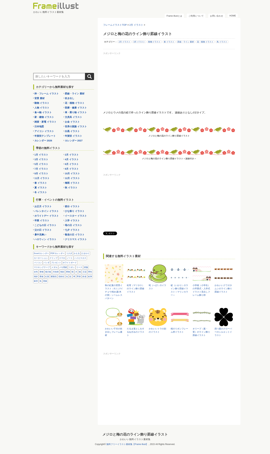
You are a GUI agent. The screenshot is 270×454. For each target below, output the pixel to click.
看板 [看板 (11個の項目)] (41, 276)
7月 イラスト (41, 168)
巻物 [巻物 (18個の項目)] (41, 272)
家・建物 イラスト (44, 117)
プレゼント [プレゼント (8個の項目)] (56, 262)
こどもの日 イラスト (45, 225)
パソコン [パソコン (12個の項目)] (38, 262)
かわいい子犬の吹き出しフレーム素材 (113, 331)
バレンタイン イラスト (46, 211)
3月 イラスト (139, 42)
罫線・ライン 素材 (185, 42)
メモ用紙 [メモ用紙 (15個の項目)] (63, 267)
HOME (232, 15)
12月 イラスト (72, 178)
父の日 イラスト (43, 230)
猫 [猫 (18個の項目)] (80, 272)
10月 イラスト (72, 173)
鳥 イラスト (222, 42)
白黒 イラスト (72, 131)
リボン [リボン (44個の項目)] (72, 267)
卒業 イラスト (41, 220)
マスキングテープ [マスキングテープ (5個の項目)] (42, 267)
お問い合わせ (216, 16)
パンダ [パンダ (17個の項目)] (46, 262)
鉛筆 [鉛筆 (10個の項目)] (90, 276)
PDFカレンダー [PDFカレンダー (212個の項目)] (58, 253)
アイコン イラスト (44, 131)
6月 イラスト (72, 164)
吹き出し (69, 98)
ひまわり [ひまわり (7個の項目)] (85, 253)
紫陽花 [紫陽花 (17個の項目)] (54, 276)
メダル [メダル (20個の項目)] (54, 267)
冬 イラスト (40, 192)
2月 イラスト (124, 42)
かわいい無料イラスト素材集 (135, 439)
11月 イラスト (41, 178)
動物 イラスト (154, 42)
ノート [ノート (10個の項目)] (70, 258)
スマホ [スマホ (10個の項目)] (62, 258)
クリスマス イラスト (76, 239)
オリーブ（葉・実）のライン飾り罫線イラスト (201, 331)
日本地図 (39, 126)
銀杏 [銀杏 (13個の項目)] (36, 281)
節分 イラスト (72, 206)
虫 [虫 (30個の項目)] (67, 276)
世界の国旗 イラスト (76, 126)
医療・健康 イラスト (76, 107)
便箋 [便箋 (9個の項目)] (86, 267)
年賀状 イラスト (73, 136)
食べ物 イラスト (43, 112)
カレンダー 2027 (74, 140)
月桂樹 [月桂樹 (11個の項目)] (56, 272)
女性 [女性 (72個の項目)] (36, 272)
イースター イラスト (76, 215)
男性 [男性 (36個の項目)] (90, 272)
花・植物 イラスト (205, 42)
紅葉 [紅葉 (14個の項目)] (47, 276)
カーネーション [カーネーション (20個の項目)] (41, 258)
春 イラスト (169, 42)
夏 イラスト (40, 187)
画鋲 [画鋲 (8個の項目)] (36, 276)
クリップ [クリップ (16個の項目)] (53, 258)
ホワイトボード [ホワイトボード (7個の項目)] (70, 262)
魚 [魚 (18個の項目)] (40, 281)
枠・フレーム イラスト (46, 93)
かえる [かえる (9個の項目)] (77, 253)
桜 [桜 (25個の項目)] (73, 272)
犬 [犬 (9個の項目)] (76, 272)
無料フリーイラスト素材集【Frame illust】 (127, 444)
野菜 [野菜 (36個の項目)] (79, 276)
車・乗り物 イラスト (76, 112)
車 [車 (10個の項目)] (74, 276)
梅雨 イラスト (72, 183)
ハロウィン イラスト (45, 239)
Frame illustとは (174, 16)
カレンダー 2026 (43, 140)
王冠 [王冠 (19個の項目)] (84, 272)
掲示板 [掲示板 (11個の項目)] (48, 272)
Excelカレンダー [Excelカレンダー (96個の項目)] (41, 253)
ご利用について (196, 16)
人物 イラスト (41, 107)
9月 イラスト (41, 173)
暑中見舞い (40, 234)
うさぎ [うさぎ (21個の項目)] (69, 253)
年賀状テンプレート (45, 136)
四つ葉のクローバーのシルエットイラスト (223, 331)
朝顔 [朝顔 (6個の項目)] (62, 272)
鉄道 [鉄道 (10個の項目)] (84, 276)
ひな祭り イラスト (74, 211)
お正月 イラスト (43, 206)
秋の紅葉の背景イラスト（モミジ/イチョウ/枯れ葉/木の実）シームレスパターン (114, 292)
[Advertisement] (169, 81)
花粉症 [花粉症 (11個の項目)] (61, 276)
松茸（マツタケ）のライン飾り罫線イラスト (135, 288)
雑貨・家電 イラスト (45, 121)
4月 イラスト (72, 159)
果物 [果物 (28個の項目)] (68, 272)
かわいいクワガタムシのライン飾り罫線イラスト (223, 288)
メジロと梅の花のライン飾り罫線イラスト (135, 434)
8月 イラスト (72, 168)
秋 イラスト (71, 187)
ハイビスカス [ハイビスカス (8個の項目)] (80, 258)
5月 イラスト (41, 164)
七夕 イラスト (72, 230)
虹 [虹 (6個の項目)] (71, 276)
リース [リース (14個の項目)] (79, 267)
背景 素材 (39, 98)
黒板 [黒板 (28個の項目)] (45, 281)
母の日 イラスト (73, 225)
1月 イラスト (41, 154)
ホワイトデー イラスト (46, 215)
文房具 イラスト (73, 117)
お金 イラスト (72, 121)
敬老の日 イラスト (74, 234)
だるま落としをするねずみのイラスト (135, 331)
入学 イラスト (72, 220)
